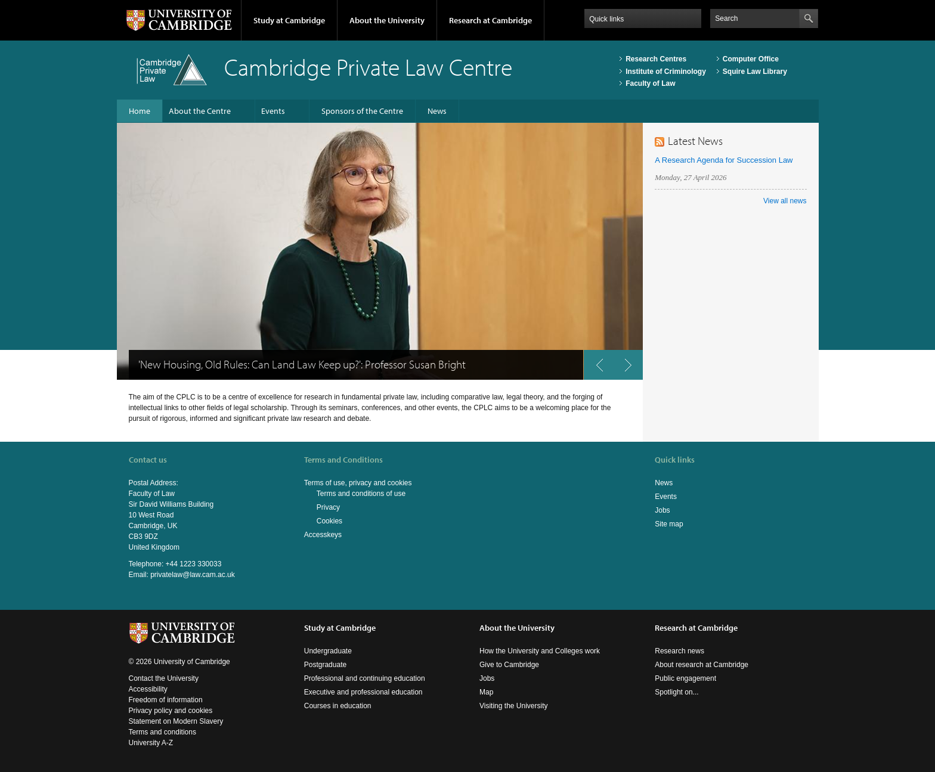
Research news (679, 651)
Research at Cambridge (490, 20)
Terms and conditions (162, 732)
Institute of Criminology (666, 71)
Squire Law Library (755, 71)
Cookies (329, 521)
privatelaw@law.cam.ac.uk (192, 575)
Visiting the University (513, 706)
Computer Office (751, 59)
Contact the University (164, 678)
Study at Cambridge (289, 20)
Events (273, 111)
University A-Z (151, 743)
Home (139, 111)
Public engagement (685, 678)
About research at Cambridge (701, 665)
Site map (669, 524)
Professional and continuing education (364, 678)
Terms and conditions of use (361, 493)
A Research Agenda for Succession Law (723, 160)
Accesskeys (323, 535)
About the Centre (200, 111)
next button (632, 369)
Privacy (328, 507)
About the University (387, 20)
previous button (598, 369)
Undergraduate (328, 651)
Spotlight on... (676, 692)
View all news (784, 201)
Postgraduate (325, 665)
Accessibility (148, 689)
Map (486, 692)
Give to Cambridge (509, 665)
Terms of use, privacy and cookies (358, 483)
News (437, 111)
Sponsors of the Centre (362, 111)
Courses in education (337, 706)
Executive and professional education (363, 692)
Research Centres (656, 59)
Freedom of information (166, 700)
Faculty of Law (650, 83)
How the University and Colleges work (539, 651)
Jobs (662, 510)
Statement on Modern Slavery (176, 721)
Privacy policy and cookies (171, 710)
